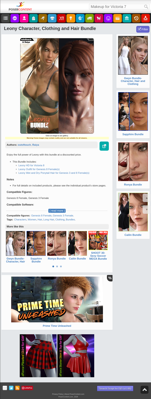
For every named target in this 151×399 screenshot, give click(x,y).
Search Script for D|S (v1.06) (115, 388)
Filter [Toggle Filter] (145, 29)
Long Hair (48, 219)
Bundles (70, 219)
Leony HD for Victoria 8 (31, 165)
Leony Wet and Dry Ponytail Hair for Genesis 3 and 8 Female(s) (53, 173)
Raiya (35, 144)
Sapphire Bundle (36, 260)
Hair (40, 219)
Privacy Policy (57, 394)
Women (32, 219)
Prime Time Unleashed (57, 325)
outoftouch (24, 144)
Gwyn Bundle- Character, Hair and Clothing (15, 261)
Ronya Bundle (57, 258)
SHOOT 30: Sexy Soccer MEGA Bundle (98, 255)
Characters (20, 219)
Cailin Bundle (77, 258)
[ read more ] (57, 210)
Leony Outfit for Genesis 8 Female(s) (39, 169)
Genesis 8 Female (41, 215)
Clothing (59, 219)
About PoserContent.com (74, 394)
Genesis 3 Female (63, 215)
